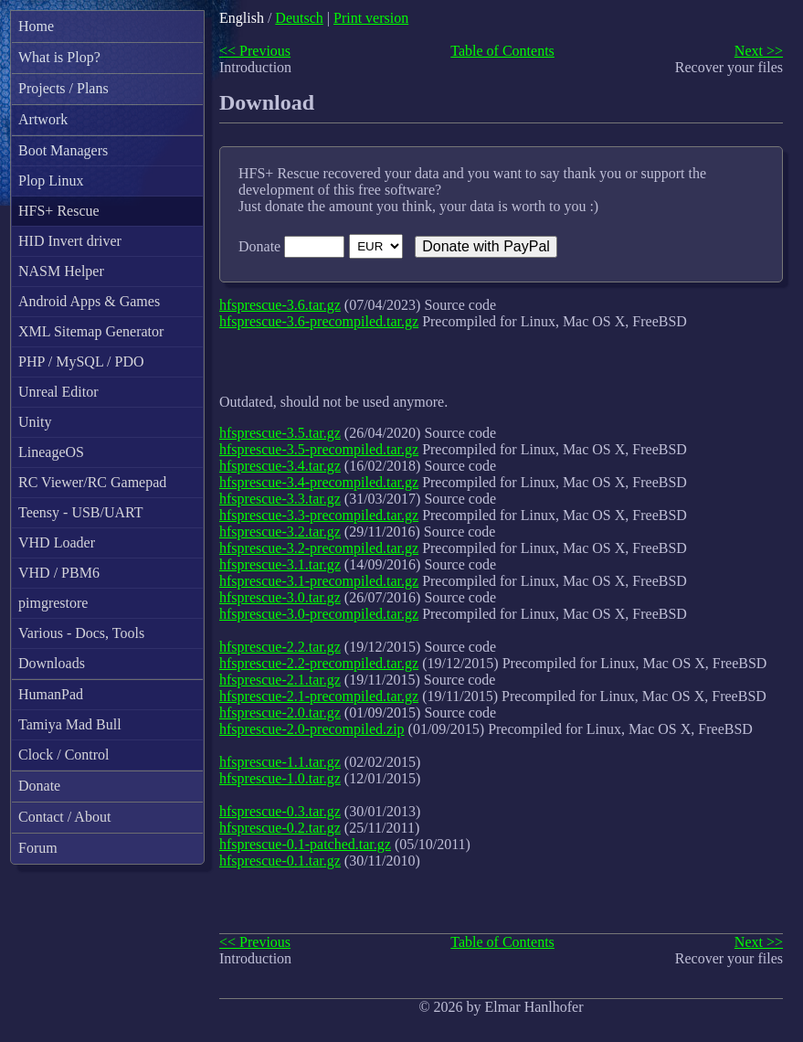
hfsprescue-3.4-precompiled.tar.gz (318, 482)
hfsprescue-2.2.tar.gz (280, 646)
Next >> (758, 50)
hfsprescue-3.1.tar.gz (280, 564)
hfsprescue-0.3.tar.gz (280, 811)
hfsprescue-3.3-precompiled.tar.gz (318, 515)
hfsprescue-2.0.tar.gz (280, 712)
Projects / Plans (63, 88)
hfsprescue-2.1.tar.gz (280, 679)
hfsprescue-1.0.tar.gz (280, 778)
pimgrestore (53, 603)
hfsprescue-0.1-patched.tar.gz (305, 844)
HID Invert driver (70, 241)
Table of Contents (502, 50)
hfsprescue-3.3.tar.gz (280, 498)
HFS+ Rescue (59, 210)
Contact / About (64, 816)
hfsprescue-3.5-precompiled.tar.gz (318, 449)
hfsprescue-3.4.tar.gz (280, 465)
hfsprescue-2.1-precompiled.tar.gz (318, 696)
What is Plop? (59, 57)
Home (36, 26)
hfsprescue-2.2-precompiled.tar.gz (318, 663)
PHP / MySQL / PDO (81, 361)
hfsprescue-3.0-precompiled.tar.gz (318, 614)
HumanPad (50, 694)
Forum (38, 848)
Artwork (43, 119)
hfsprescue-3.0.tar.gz (280, 597)
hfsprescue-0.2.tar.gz (280, 827)
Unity (34, 422)
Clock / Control (64, 754)
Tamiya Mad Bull (70, 724)
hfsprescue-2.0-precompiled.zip (312, 729)
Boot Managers (63, 150)
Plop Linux (51, 180)
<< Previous (255, 50)
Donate (39, 785)
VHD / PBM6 (59, 572)
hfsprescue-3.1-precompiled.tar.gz (318, 581)
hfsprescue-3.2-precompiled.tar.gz (318, 548)
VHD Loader (56, 542)
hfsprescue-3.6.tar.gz (280, 305)
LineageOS (51, 452)
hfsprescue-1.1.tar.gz (280, 762)
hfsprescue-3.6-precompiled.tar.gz (318, 321)
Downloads (51, 663)
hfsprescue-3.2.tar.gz (280, 531)
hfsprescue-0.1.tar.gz (280, 860)
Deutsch (298, 18)
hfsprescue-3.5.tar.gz (280, 433)
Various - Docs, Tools (81, 633)
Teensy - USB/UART (80, 512)
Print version (370, 18)
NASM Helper (61, 271)
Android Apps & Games (89, 301)
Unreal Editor (58, 391)
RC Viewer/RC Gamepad (92, 482)
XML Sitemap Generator (91, 331)
